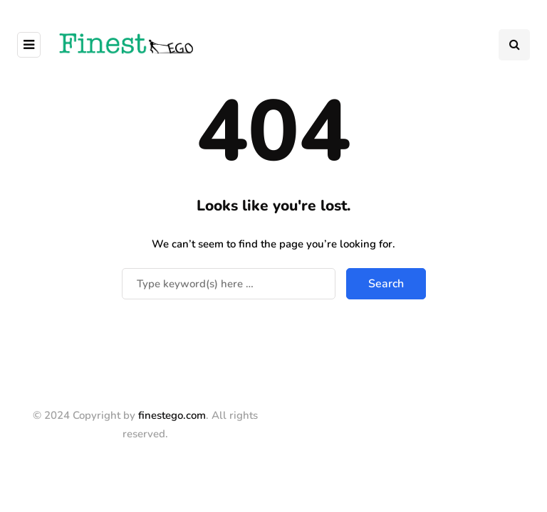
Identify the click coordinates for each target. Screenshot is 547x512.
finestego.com (172, 415)
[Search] (228, 283)
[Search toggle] (514, 44)
